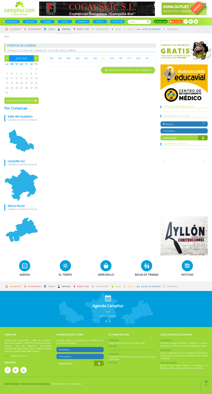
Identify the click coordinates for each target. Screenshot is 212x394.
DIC (147, 58)
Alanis (163, 353)
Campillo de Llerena (197, 343)
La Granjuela (197, 365)
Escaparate (172, 29)
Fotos (65, 21)
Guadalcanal (166, 355)
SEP (120, 58)
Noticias (30, 21)
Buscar (148, 22)
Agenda (47, 21)
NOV (138, 58)
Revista (99, 21)
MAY (86, 58)
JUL (103, 58)
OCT (129, 58)
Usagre (203, 346)
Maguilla (195, 346)
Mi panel (175, 21)
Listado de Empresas (151, 29)
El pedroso (202, 353)
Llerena (187, 346)
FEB (60, 58)
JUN (95, 58)
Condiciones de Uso (60, 384)
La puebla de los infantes (184, 355)
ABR (77, 58)
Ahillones (164, 343)
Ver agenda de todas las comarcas (128, 70)
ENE (51, 58)
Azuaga (173, 343)
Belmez (163, 365)
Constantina (190, 353)
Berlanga (182, 343)
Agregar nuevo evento (21, 100)
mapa (21, 140)
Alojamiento (15, 29)
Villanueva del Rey (195, 368)
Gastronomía (102, 29)
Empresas (66, 29)
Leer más (112, 346)
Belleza (131, 29)
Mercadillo (12, 21)
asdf (108, 311)
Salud (118, 29)
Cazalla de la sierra (175, 353)
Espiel (171, 365)
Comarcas (82, 21)
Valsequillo (181, 368)
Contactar (117, 21)
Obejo (172, 368)
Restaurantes (34, 29)
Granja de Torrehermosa (171, 346)
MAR (69, 58)
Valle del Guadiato (20, 116)
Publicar (160, 21)
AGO (112, 58)
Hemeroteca (76, 384)
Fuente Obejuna (182, 365)
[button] (106, 321)
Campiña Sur (16, 161)
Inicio (6, 36)
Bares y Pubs (83, 29)
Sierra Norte (16, 206)
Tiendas (51, 29)
